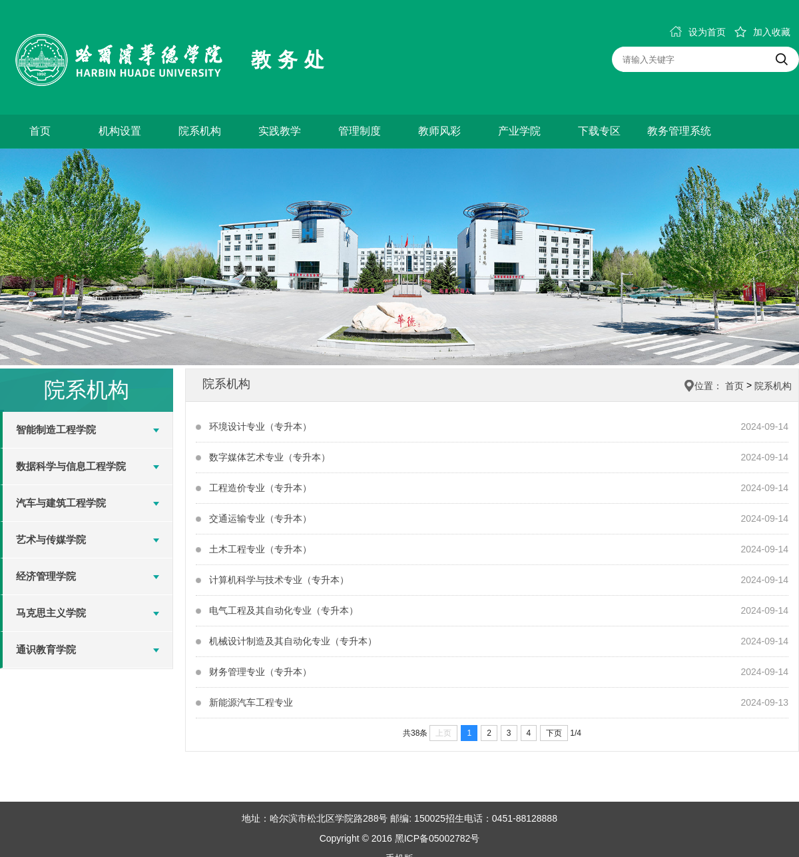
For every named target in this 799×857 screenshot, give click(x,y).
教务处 (291, 60)
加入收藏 (762, 32)
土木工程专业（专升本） (260, 549)
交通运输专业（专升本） (260, 518)
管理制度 (359, 131)
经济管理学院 (46, 576)
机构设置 (120, 131)
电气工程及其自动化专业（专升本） (283, 610)
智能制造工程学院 (56, 429)
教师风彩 (439, 131)
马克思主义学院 (51, 612)
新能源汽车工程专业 (251, 702)
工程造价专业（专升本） (260, 487)
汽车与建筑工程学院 (61, 502)
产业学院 (519, 131)
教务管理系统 (679, 131)
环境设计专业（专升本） (260, 426)
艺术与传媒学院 (51, 539)
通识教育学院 (46, 649)
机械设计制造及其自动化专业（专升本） (293, 641)
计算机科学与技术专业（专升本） (279, 579)
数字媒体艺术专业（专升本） (269, 457)
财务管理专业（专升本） (260, 671)
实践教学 (279, 131)
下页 (554, 733)
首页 (40, 131)
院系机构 (199, 131)
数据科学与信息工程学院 (71, 466)
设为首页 (698, 32)
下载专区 (599, 131)
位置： (708, 386)
